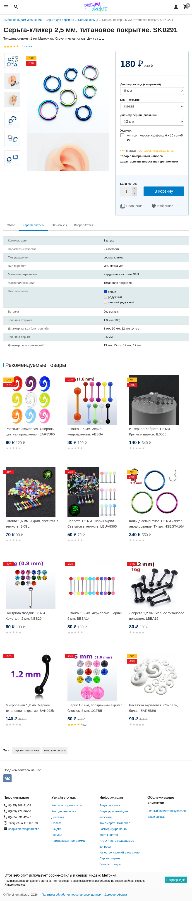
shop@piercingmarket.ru (24, 829)
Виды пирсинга (109, 805)
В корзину (163, 191)
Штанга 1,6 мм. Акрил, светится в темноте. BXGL (32, 523)
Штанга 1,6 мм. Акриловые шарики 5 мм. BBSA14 (94, 615)
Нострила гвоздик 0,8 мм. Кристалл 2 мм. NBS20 (26, 615)
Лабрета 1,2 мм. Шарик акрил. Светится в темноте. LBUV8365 (92, 523)
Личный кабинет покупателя (166, 811)
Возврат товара (110, 864)
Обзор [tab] (11, 225)
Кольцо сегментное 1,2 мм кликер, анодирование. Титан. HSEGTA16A (156, 523)
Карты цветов (108, 834)
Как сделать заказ (63, 811)
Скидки (56, 829)
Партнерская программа (68, 840)
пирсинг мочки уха (26, 750)
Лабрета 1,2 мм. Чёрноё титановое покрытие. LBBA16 (156, 615)
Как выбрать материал (114, 823)
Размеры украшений (113, 829)
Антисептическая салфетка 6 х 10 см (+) (155, 138)
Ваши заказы (156, 816)
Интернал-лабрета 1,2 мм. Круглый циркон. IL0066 (150, 431)
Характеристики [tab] (33, 225)
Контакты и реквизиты (66, 805)
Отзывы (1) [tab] (59, 225)
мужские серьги (54, 750)
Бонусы (56, 834)
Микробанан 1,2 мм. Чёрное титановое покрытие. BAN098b (30, 707)
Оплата (56, 823)
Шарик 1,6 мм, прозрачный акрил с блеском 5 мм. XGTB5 (94, 707)
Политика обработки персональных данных (71, 894)
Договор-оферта (116, 894)
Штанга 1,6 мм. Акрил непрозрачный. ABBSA (85, 431)
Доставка (57, 817)
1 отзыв (27, 46)
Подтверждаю (175, 880)
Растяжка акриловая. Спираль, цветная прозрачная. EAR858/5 (30, 431)
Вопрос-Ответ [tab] (83, 225)
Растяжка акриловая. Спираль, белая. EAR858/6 (153, 707)
